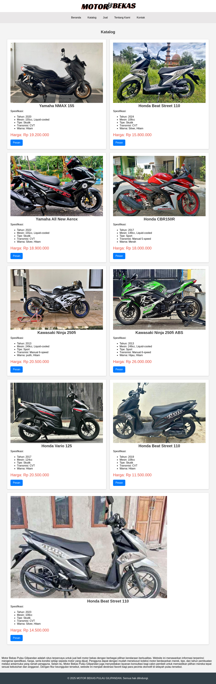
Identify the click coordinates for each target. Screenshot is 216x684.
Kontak (141, 17)
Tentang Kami (122, 17)
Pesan (16, 142)
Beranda (76, 17)
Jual (105, 17)
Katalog (92, 17)
